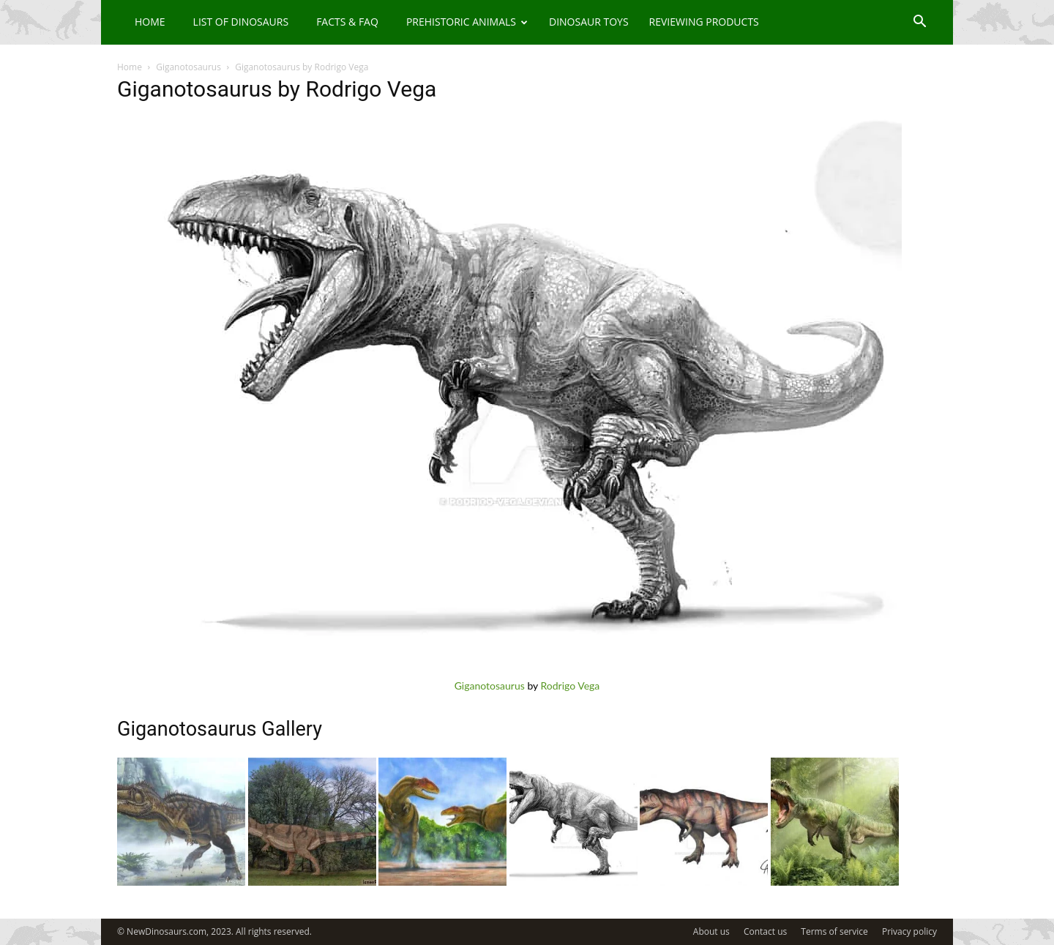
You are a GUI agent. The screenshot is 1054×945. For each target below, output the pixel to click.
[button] (919, 23)
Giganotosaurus (188, 67)
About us (711, 931)
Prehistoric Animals (467, 22)
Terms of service (834, 931)
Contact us (765, 931)
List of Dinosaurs (241, 22)
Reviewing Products (704, 22)
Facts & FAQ (347, 22)
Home (150, 22)
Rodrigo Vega (570, 685)
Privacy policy (909, 931)
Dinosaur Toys (589, 22)
